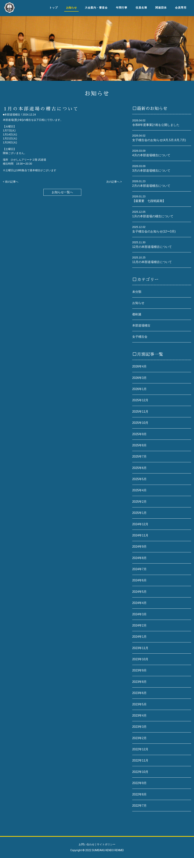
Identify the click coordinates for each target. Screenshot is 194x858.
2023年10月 (140, 659)
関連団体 (161, 7)
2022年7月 (139, 805)
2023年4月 (139, 715)
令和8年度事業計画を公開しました (155, 124)
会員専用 (180, 7)
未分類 (136, 291)
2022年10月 (140, 771)
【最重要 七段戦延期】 (149, 201)
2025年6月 (139, 467)
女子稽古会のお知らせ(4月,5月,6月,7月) (159, 140)
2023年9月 (139, 670)
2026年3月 (139, 377)
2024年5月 (139, 591)
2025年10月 (140, 422)
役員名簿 (141, 7)
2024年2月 (139, 625)
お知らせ (138, 303)
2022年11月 (140, 760)
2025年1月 (139, 512)
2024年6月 (139, 580)
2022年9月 (139, 783)
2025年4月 (139, 490)
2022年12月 (140, 749)
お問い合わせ (87, 844)
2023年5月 (139, 704)
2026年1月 (139, 389)
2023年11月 (140, 648)
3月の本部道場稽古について (151, 170)
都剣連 (136, 314)
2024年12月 (140, 524)
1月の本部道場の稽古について (152, 216)
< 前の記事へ (10, 181)
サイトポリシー (106, 844)
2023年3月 (139, 726)
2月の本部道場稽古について (151, 185)
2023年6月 (139, 693)
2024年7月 (139, 569)
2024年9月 (139, 546)
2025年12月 (140, 400)
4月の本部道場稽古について (151, 155)
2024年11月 (140, 535)
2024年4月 (139, 602)
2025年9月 (139, 434)
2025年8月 (139, 445)
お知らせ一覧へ (62, 192)
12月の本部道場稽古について (152, 246)
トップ (53, 7)
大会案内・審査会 (96, 7)
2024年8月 (139, 558)
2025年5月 (139, 479)
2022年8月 (139, 794)
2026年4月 (139, 366)
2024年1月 (139, 636)
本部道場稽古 (141, 325)
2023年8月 (139, 681)
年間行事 (121, 7)
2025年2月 (139, 501)
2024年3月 (139, 614)
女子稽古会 (139, 336)
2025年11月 (140, 411)
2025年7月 (139, 456)
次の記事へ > (114, 181)
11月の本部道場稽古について (152, 262)
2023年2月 (139, 738)
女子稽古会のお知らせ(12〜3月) (154, 231)
